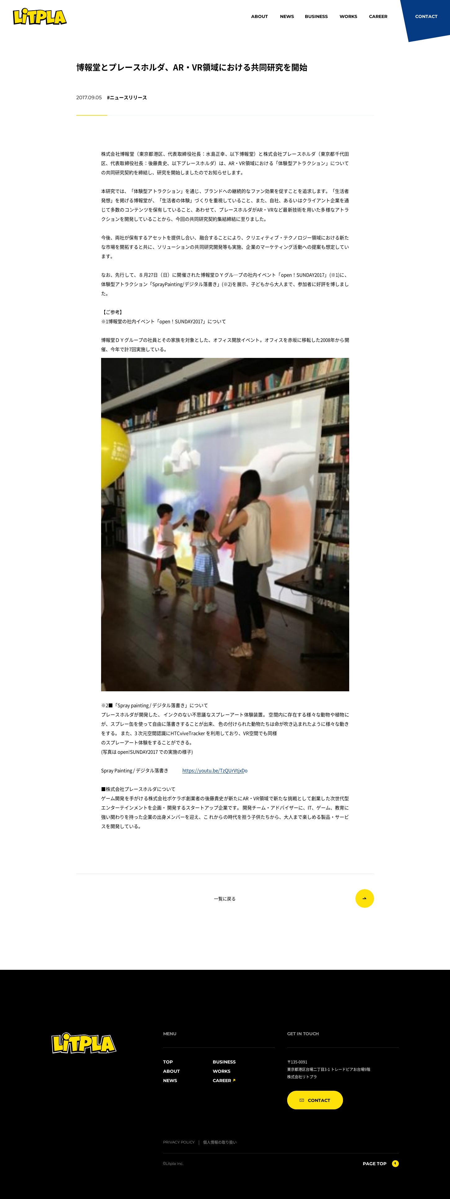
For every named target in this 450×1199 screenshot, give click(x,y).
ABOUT (259, 16)
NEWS (287, 16)
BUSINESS (316, 16)
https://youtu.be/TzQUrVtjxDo (214, 770)
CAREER (378, 16)
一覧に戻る (225, 898)
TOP (168, 1062)
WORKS (348, 16)
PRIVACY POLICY (179, 1142)
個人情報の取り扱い (220, 1142)
